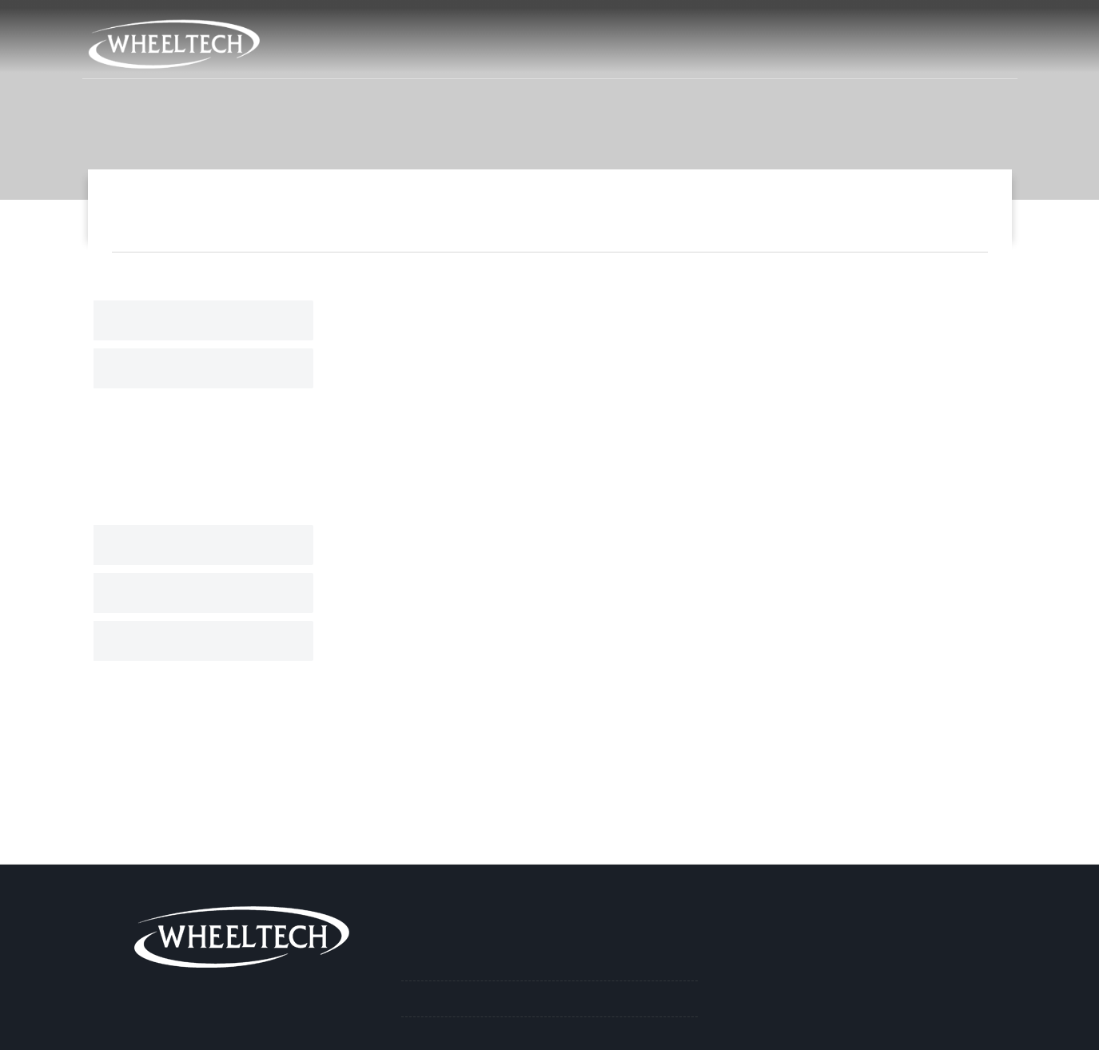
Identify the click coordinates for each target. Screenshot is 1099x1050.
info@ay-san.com (794, 22)
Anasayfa (533, 54)
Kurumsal (630, 54)
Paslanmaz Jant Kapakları (197, 320)
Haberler (844, 54)
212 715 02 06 (681, 22)
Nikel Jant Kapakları (773, 209)
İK (911, 54)
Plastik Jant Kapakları (187, 593)
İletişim (972, 54)
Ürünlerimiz (737, 54)
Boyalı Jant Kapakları (185, 545)
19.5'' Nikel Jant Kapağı (187, 441)
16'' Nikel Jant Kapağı (917, 209)
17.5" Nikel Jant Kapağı (187, 472)
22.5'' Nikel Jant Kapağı (187, 410)
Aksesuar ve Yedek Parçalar (204, 641)
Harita (597, 22)
